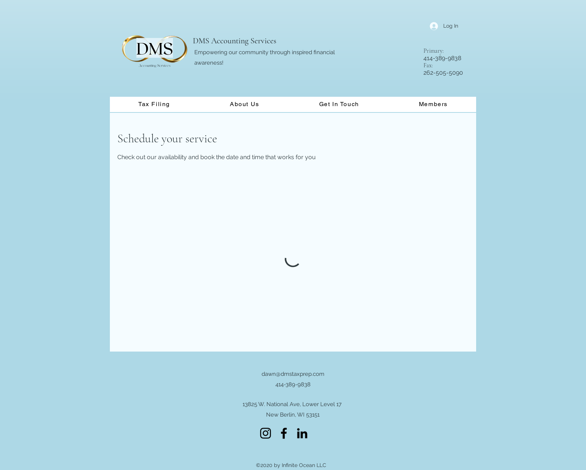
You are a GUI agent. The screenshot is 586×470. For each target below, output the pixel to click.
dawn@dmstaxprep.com (293, 374)
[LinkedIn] (302, 433)
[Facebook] (284, 433)
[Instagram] (265, 433)
